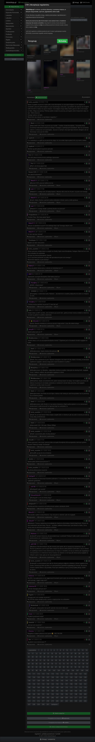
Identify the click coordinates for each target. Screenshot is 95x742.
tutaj (41, 25)
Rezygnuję (32, 41)
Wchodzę (62, 41)
